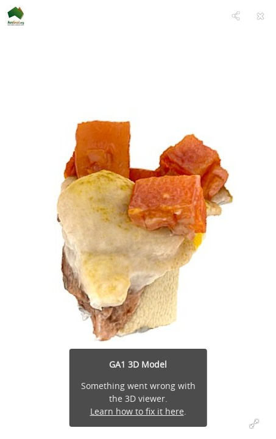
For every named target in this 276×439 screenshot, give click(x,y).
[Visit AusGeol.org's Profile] (16, 16)
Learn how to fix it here (137, 411)
